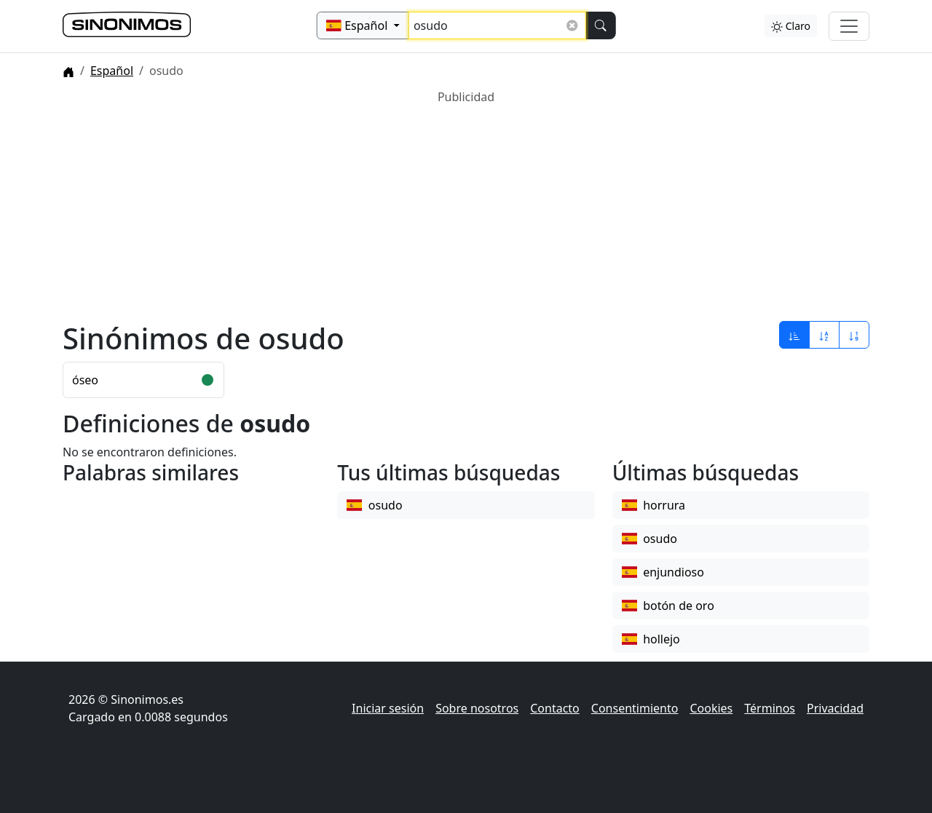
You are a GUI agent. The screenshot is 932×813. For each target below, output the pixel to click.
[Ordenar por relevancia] (794, 335)
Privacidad (835, 708)
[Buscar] (600, 25)
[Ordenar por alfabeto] (824, 335)
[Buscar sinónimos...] (497, 25)
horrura (653, 505)
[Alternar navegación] (849, 26)
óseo (85, 380)
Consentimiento (635, 708)
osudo (374, 505)
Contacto (555, 708)
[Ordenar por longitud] (854, 335)
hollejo (651, 639)
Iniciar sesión (388, 708)
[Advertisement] (466, 207)
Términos (769, 708)
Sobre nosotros (476, 708)
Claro (790, 26)
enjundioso (663, 572)
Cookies (711, 708)
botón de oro (668, 606)
